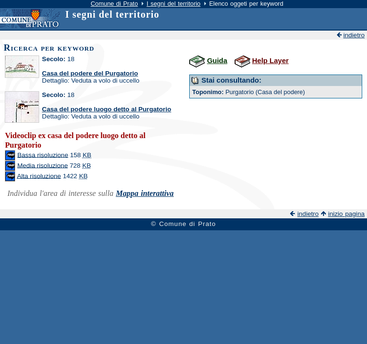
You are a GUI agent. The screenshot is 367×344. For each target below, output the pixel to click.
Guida (217, 60)
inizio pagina (346, 213)
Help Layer (270, 60)
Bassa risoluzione (42, 154)
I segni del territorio (174, 3)
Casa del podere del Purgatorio (90, 73)
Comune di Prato (114, 3)
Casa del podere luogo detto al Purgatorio (106, 109)
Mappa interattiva (144, 193)
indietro (354, 35)
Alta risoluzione (39, 175)
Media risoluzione (42, 165)
